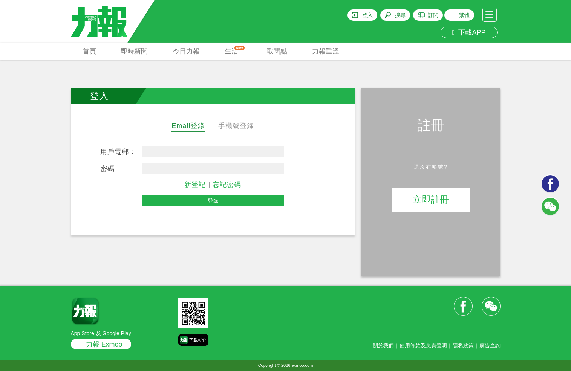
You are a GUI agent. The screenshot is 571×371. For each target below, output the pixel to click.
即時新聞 (134, 51)
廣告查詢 (490, 345)
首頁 (89, 51)
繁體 (464, 15)
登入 (367, 15)
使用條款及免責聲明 (423, 345)
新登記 (195, 184)
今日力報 (186, 51)
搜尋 (400, 15)
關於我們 (383, 345)
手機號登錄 (236, 126)
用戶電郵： (118, 152)
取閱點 (277, 51)
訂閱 (433, 15)
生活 (235, 50)
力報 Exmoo (104, 344)
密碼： (111, 169)
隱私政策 (463, 345)
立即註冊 (431, 199)
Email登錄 (188, 126)
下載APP (469, 32)
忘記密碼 (227, 184)
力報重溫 (325, 51)
